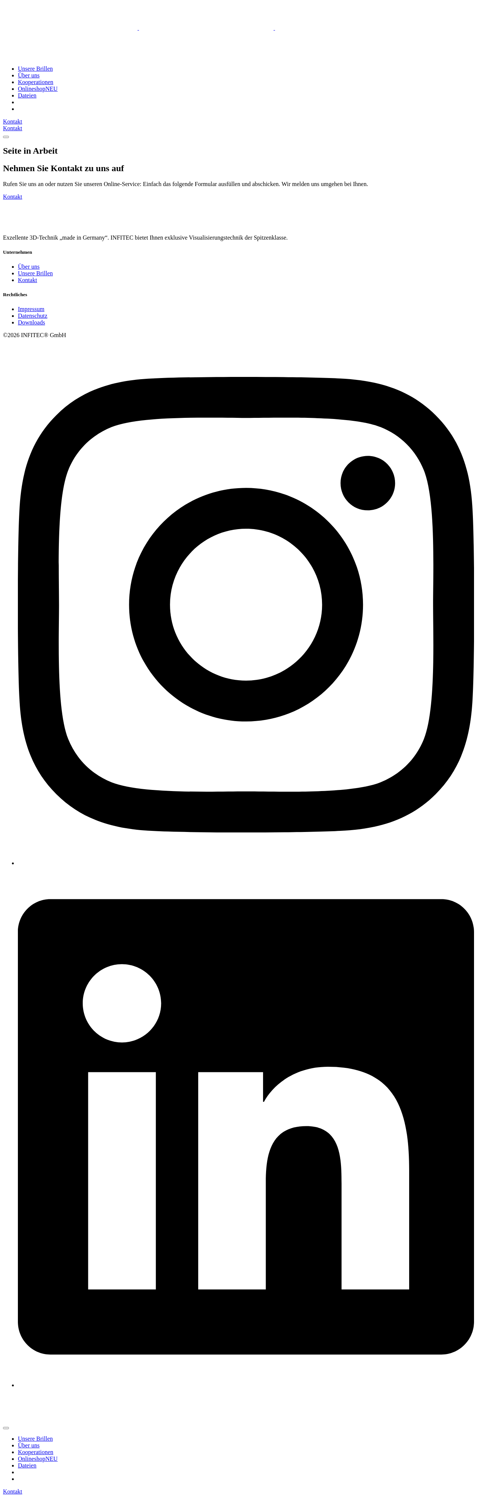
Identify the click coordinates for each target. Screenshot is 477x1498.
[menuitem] (21, 102)
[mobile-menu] (6, 137)
